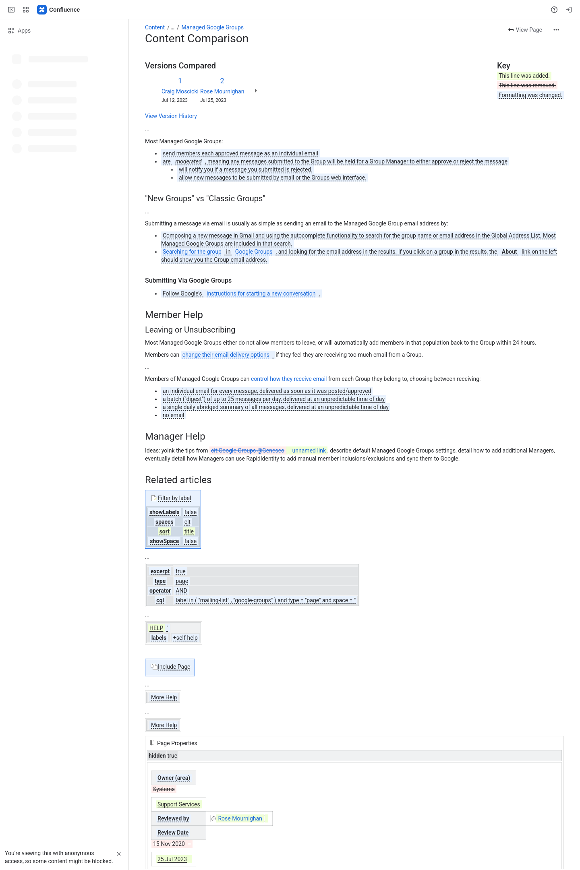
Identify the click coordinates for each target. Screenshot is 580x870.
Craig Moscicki (180, 91)
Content (155, 27)
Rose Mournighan (222, 91)
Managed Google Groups (213, 27)
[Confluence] (58, 9)
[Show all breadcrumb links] (172, 27)
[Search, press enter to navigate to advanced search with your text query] (288, 9)
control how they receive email (289, 379)
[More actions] (556, 30)
